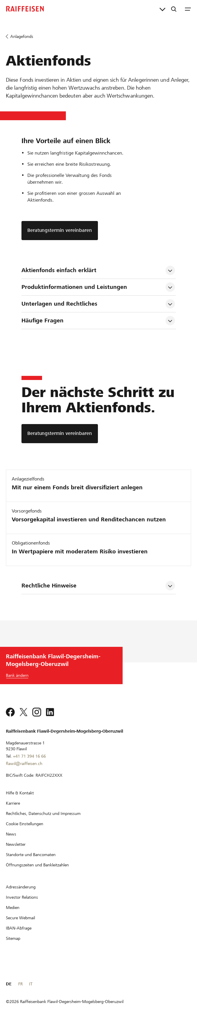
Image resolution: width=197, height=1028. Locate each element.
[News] (11, 834)
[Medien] (12, 907)
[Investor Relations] (22, 897)
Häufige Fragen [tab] (42, 320)
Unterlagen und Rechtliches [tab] (59, 303)
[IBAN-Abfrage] (18, 928)
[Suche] (173, 8)
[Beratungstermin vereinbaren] (59, 433)
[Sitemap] (13, 938)
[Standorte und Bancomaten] (31, 854)
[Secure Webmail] (20, 917)
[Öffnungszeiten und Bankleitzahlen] (37, 865)
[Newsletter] (16, 844)
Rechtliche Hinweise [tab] (48, 585)
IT (30, 984)
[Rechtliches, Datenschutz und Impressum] (43, 813)
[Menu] (188, 8)
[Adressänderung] (21, 887)
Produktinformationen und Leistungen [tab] (74, 287)
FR (20, 984)
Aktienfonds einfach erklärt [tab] (58, 270)
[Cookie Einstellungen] (24, 823)
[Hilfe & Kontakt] (20, 793)
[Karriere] (13, 803)
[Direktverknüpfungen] (162, 8)
